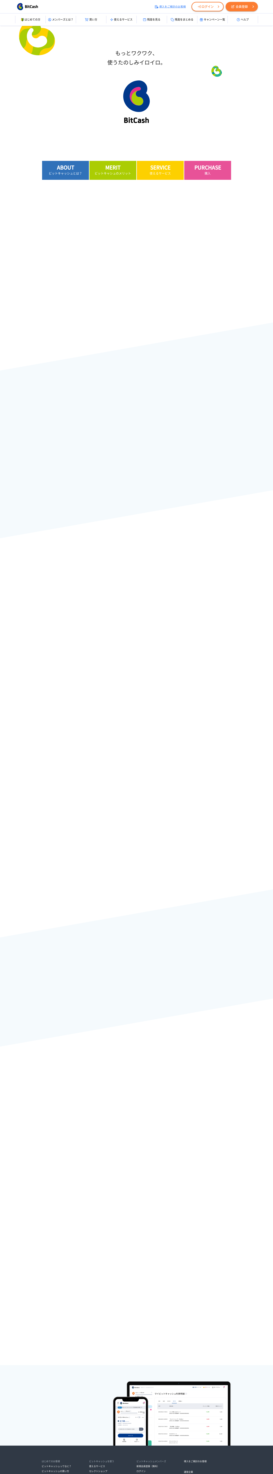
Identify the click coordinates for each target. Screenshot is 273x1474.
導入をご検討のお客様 (170, 6)
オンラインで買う (51, 1396)
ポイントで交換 (50, 1401)
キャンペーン (96, 1407)
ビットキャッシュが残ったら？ (58, 1376)
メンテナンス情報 (145, 1386)
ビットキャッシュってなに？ (56, 1361)
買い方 (91, 19)
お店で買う (47, 1391)
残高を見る (151, 19)
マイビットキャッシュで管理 (104, 1391)
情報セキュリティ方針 (146, 1430)
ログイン (206, 6)
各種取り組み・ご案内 (120, 1435)
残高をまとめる (182, 19)
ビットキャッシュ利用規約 (177, 1430)
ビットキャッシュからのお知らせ (153, 1381)
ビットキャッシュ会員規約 (89, 1435)
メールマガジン (97, 1412)
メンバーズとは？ (60, 19)
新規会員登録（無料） (147, 1361)
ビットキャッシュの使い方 (55, 1371)
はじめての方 (30, 20)
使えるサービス (121, 19)
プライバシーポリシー (118, 1430)
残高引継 (93, 1386)
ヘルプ (243, 19)
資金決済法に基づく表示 (88, 1430)
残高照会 (93, 1381)
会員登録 (239, 6)
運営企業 (188, 1367)
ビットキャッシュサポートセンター (154, 1407)
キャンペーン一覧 (212, 19)
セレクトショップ (98, 1366)
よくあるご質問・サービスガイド (153, 1402)
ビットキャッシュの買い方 (55, 1366)
